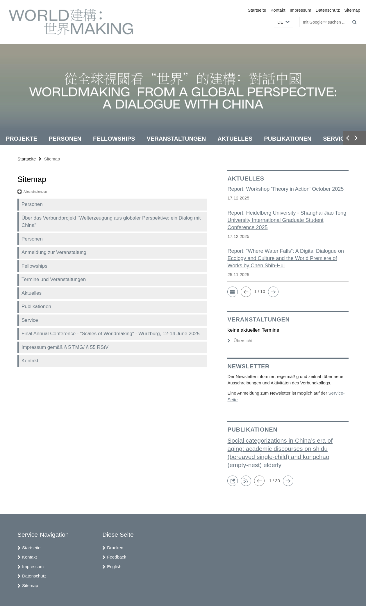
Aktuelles (234, 138)
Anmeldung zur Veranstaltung (54, 252)
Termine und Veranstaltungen (54, 279)
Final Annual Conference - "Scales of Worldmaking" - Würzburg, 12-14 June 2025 (111, 333)
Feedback (116, 556)
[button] (283, 22)
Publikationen (287, 138)
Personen (65, 138)
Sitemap (352, 10)
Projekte (21, 138)
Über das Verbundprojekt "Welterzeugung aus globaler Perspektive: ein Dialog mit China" (111, 221)
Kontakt (278, 10)
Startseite (257, 10)
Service (335, 138)
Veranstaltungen (176, 138)
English (114, 565)
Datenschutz (328, 10)
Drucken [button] (115, 547)
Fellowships (114, 138)
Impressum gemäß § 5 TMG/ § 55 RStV (65, 347)
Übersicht (239, 340)
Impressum (300, 10)
